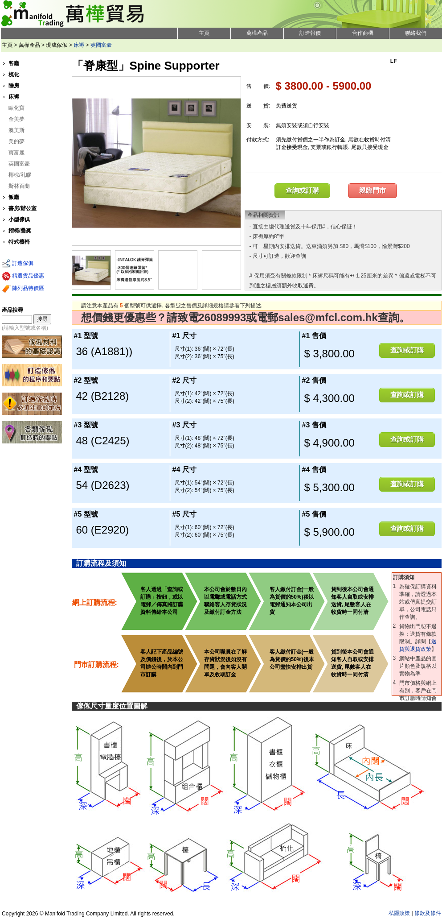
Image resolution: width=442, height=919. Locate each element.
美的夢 (16, 141)
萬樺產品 (257, 33)
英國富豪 (101, 45)
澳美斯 (16, 130)
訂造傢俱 (17, 263)
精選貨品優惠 (23, 276)
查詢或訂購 (302, 190)
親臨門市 (372, 190)
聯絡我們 (415, 33)
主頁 (204, 33)
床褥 (79, 45)
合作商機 (362, 33)
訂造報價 (310, 33)
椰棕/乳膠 (19, 175)
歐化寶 (16, 108)
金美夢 (16, 119)
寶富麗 (16, 152)
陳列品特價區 (23, 288)
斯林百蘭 (19, 186)
